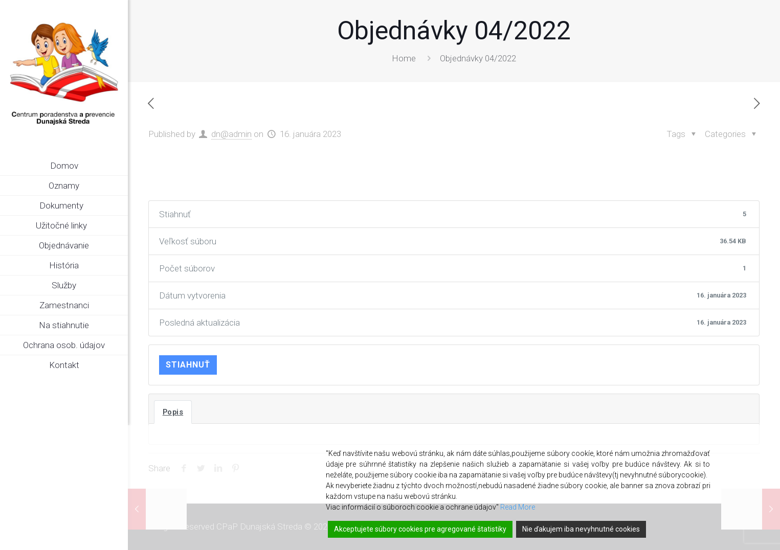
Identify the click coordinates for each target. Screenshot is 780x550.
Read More (517, 507)
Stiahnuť (188, 365)
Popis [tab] (173, 412)
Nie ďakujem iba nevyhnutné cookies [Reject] (581, 529)
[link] (120, 206)
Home (404, 58)
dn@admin (231, 134)
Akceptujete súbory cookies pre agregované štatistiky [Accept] (420, 529)
